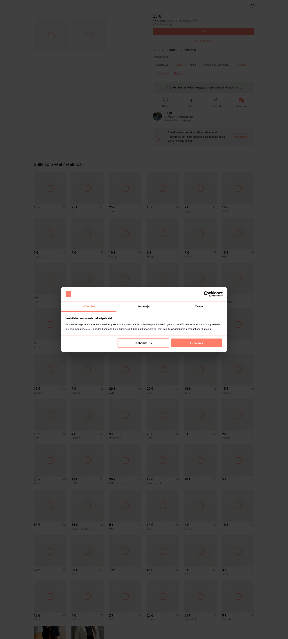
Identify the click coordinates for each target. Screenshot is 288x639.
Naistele (241, 64)
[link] (241, 102)
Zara (179, 64)
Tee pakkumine (203, 41)
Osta (203, 31)
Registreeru (241, 137)
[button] (165, 102)
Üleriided (161, 73)
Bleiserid (178, 73)
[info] (217, 65)
